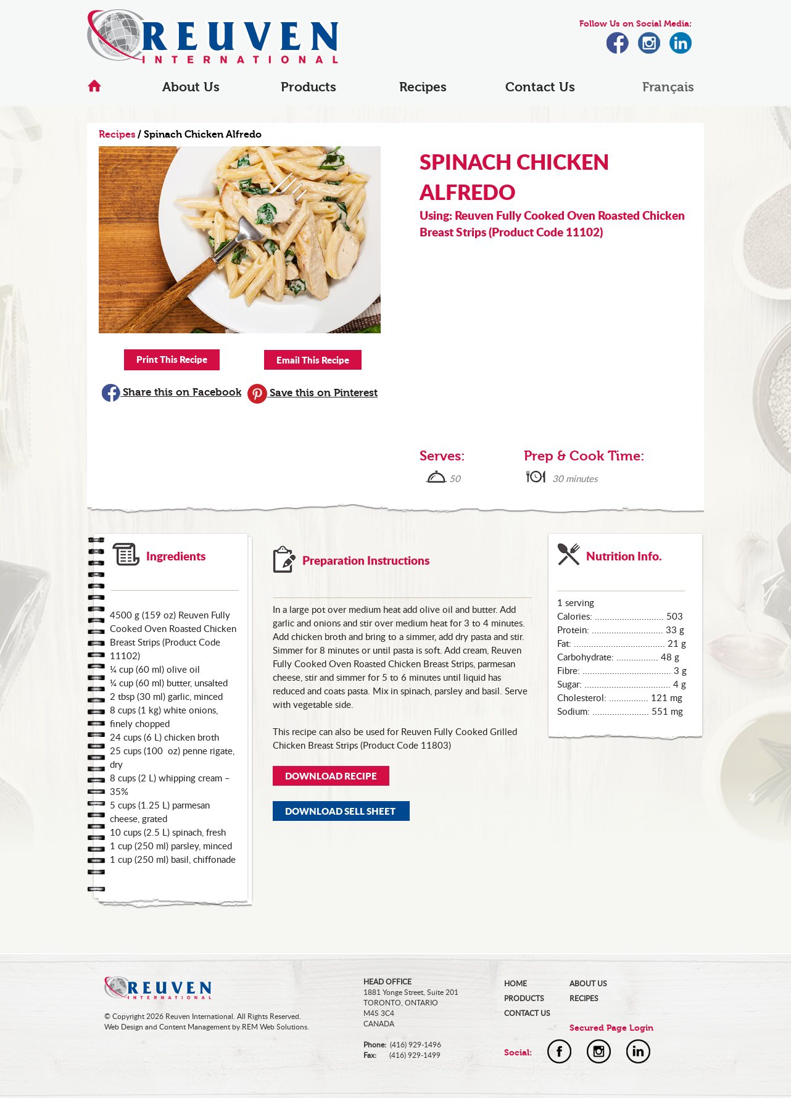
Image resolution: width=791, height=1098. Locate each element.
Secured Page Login (611, 1028)
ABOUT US (588, 983)
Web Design (123, 1026)
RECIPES (583, 998)
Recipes (423, 87)
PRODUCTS (524, 998)
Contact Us (540, 87)
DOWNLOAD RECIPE (331, 776)
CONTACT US (527, 1013)
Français (668, 87)
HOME (515, 983)
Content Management (194, 1026)
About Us (191, 87)
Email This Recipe (312, 360)
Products (308, 87)
